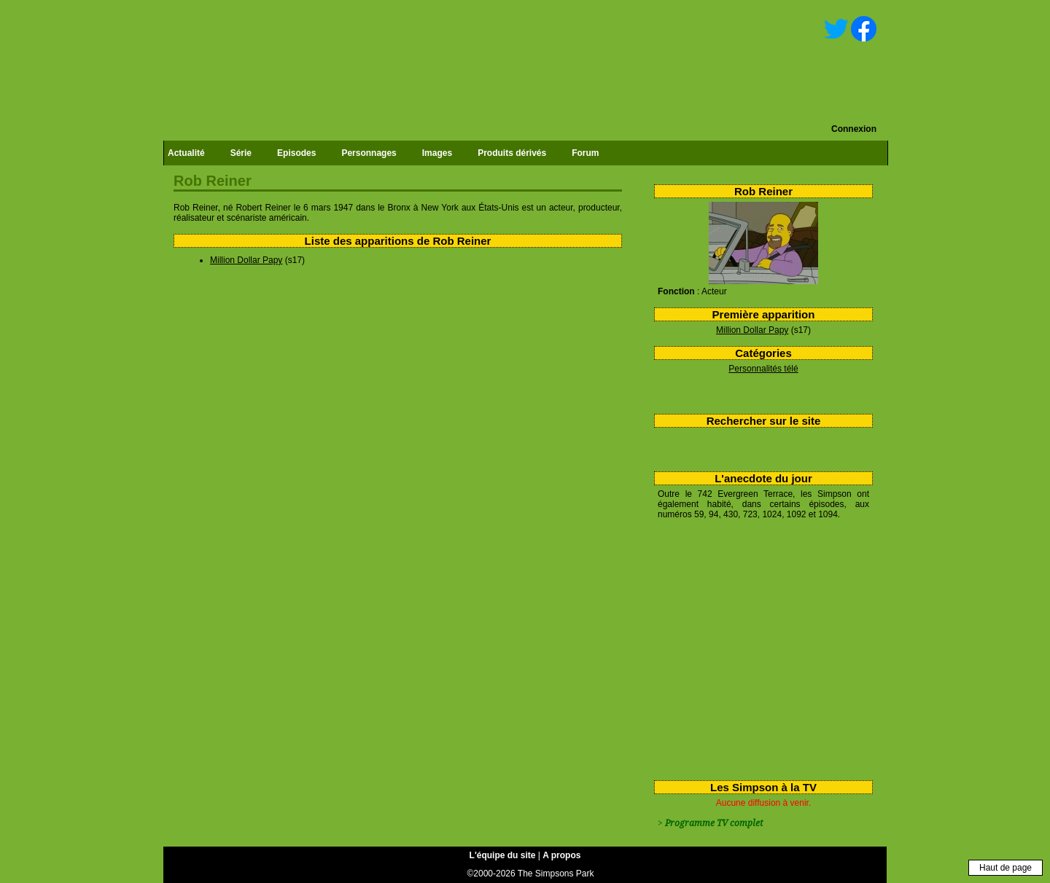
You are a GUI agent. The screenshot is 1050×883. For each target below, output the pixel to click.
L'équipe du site (503, 855)
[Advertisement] (758, 647)
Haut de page (1005, 868)
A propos (561, 855)
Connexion (853, 129)
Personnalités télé (763, 369)
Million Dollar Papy (752, 330)
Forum (585, 153)
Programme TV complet (714, 823)
